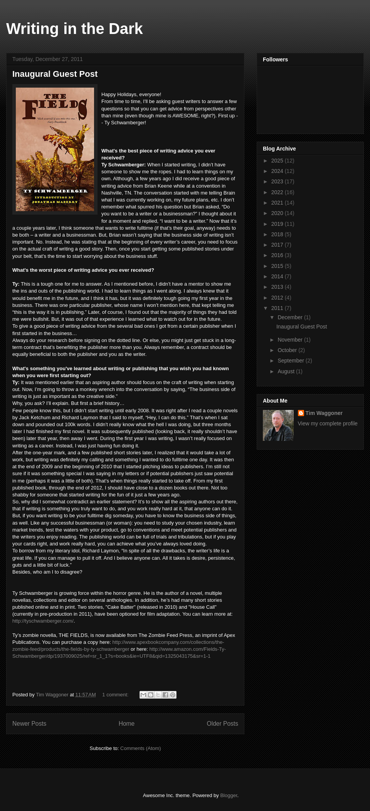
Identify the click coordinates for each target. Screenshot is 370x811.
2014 (278, 276)
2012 (278, 298)
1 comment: (116, 695)
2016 (278, 255)
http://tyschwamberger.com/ (43, 621)
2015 (278, 266)
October (288, 350)
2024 (278, 171)
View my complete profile (328, 423)
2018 (278, 234)
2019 (278, 224)
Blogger (228, 795)
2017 (278, 245)
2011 (278, 308)
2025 (278, 160)
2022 (278, 192)
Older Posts (222, 723)
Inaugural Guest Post (55, 74)
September (291, 360)
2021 (278, 203)
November (291, 340)
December (291, 317)
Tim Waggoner (324, 413)
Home (127, 723)
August (287, 371)
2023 (278, 181)
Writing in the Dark (74, 28)
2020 (278, 213)
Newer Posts (29, 723)
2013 (278, 287)
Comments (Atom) (140, 748)
